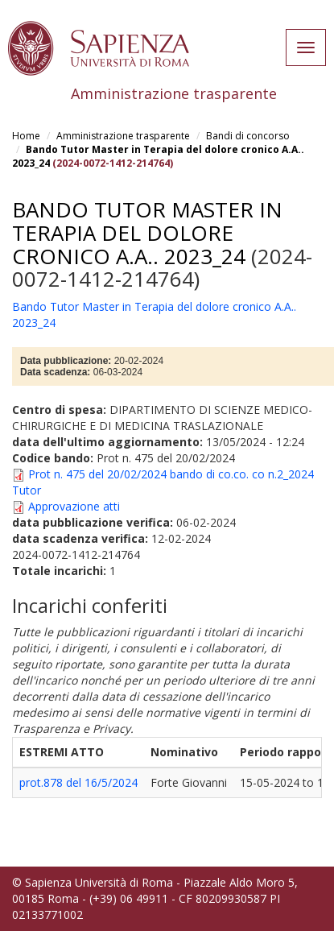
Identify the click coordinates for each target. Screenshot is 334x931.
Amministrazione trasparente (123, 136)
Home (26, 136)
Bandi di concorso (248, 136)
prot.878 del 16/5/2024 (78, 782)
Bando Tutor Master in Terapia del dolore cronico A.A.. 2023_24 (147, 232)
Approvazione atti (74, 506)
